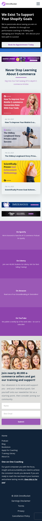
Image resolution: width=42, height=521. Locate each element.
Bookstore (6, 447)
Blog (3, 444)
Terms (21, 506)
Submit (21, 422)
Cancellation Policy (21, 516)
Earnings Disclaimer (21, 501)
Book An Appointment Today (21, 44)
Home (4, 435)
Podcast (5, 441)
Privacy (21, 511)
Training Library (8, 453)
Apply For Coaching (10, 450)
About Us (5, 456)
